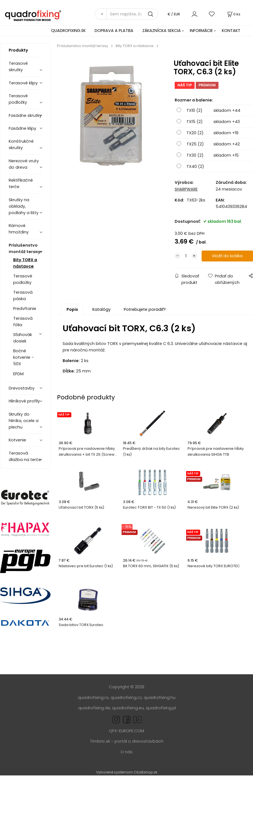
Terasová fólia (23, 322)
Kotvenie (17, 440)
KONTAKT (231, 30)
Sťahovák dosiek (22, 338)
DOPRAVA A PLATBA (114, 30)
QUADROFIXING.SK (68, 30)
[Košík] (233, 14)
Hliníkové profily (24, 401)
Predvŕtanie (24, 308)
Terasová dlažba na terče (25, 456)
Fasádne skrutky (25, 115)
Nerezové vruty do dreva (24, 164)
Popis (72, 309)
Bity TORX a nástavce (25, 263)
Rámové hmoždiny (19, 229)
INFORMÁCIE (201, 30)
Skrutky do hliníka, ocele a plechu (23, 420)
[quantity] (186, 256)
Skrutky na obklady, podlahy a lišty (23, 206)
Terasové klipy (23, 83)
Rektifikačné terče (21, 183)
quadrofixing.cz (126, 697)
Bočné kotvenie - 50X (23, 357)
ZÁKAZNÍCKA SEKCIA (161, 30)
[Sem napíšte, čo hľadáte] (132, 14)
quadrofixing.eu (128, 708)
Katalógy (101, 309)
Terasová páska (23, 295)
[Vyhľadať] (100, 14)
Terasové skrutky (18, 67)
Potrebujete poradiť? (145, 309)
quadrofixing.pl (161, 708)
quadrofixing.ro (93, 697)
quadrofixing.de (94, 708)
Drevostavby (22, 388)
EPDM (18, 374)
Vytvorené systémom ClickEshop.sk (126, 772)
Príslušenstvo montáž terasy (24, 248)
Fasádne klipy (22, 128)
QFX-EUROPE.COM (126, 731)
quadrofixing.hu (159, 697)
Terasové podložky (18, 99)
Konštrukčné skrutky (21, 144)
